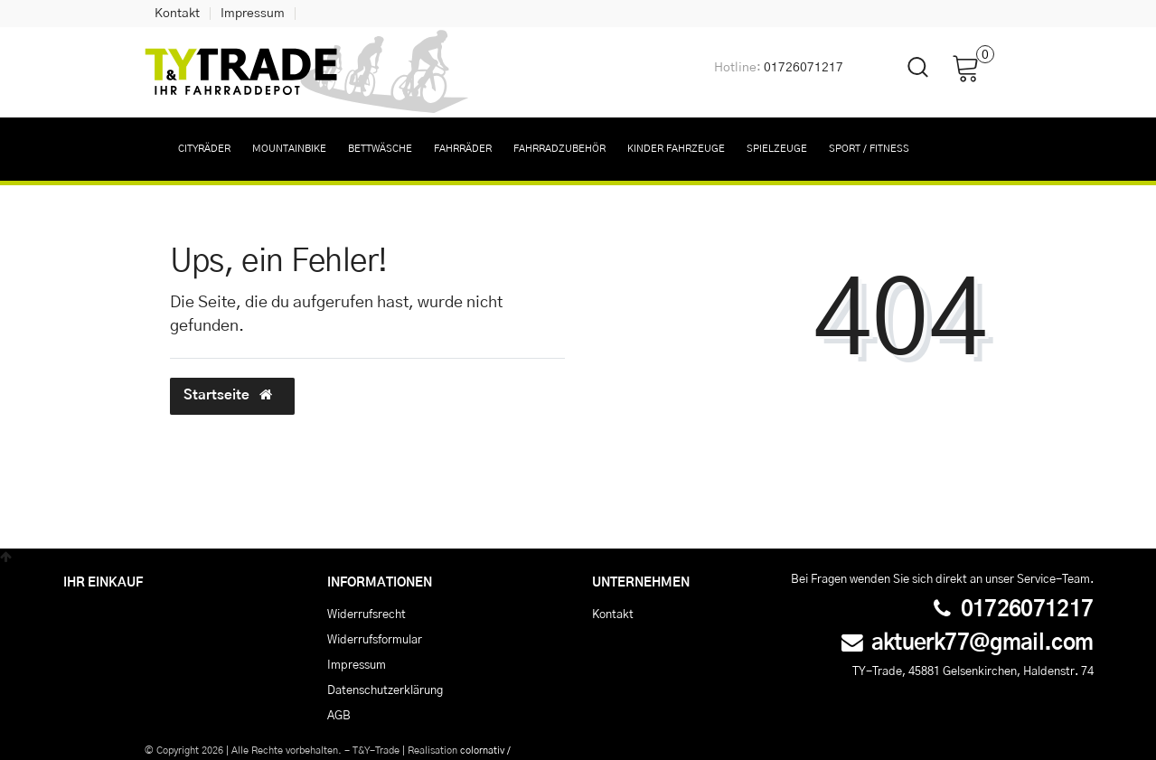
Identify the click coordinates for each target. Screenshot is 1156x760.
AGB (339, 715)
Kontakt (177, 13)
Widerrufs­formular (374, 639)
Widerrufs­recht (366, 614)
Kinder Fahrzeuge (676, 149)
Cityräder (204, 149)
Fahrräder (463, 149)
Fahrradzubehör (559, 149)
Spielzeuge (777, 149)
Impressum (253, 13)
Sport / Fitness (869, 149)
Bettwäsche (380, 149)
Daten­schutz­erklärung (385, 690)
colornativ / (485, 750)
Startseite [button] (232, 395)
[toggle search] (906, 82)
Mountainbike (289, 149)
